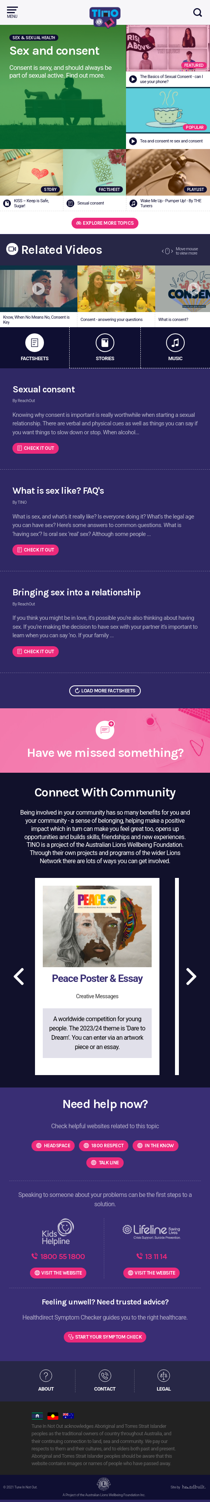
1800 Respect (106, 1145)
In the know (159, 1145)
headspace (56, 1145)
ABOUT (46, 1391)
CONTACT (105, 1391)
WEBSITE (61, 1275)
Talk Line (108, 1163)
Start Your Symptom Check (108, 1339)
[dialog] (195, 1486)
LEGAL (164, 1391)
